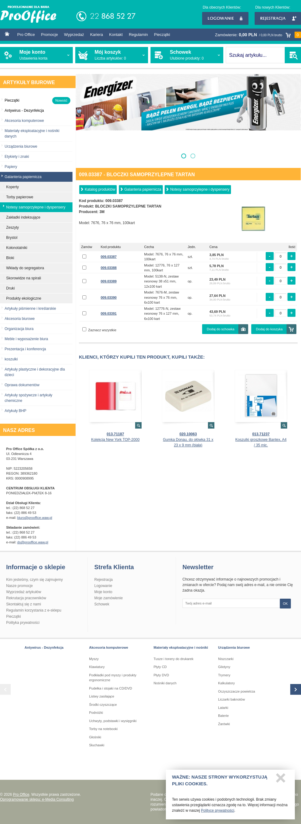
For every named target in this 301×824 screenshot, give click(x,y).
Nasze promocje (19, 586)
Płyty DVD (161, 675)
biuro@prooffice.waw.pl (34, 517)
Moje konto (103, 592)
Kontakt (116, 34)
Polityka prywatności (23, 622)
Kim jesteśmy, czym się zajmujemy (34, 579)
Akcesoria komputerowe (24, 121)
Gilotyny (224, 667)
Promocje (49, 34)
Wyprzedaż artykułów (23, 592)
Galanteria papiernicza (142, 189)
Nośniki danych (165, 683)
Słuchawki (96, 745)
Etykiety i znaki (17, 156)
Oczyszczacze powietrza (236, 691)
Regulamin (138, 34)
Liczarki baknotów (231, 699)
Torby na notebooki (103, 729)
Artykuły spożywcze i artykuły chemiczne (28, 398)
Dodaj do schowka (220, 329)
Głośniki (95, 737)
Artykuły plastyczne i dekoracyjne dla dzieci (35, 372)
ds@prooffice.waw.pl (32, 542)
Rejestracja (278, 18)
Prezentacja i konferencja (25, 349)
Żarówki (224, 724)
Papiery (11, 167)
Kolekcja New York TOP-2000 (115, 439)
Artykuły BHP (15, 411)
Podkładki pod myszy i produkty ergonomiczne (112, 677)
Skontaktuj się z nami (23, 604)
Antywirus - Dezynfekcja (44, 647)
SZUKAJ (293, 55)
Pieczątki (162, 34)
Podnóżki (96, 712)
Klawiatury (97, 667)
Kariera (96, 34)
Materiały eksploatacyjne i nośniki (181, 647)
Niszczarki (225, 659)
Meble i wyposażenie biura (26, 339)
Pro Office (26, 34)
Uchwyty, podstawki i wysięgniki (112, 721)
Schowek (101, 604)
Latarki (223, 707)
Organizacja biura (19, 329)
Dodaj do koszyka (269, 329)
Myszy (94, 659)
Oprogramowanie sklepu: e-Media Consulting (37, 799)
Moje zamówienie (108, 598)
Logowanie (225, 18)
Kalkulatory (226, 683)
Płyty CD (160, 667)
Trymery (224, 675)
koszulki (11, 359)
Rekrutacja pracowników (26, 598)
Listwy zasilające (101, 696)
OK (285, 603)
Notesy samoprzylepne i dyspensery (199, 189)
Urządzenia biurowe (21, 146)
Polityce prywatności (217, 812)
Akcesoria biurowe (20, 319)
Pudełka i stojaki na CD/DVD (110, 688)
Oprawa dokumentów (22, 385)
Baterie (223, 715)
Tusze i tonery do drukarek (174, 659)
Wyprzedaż (74, 34)
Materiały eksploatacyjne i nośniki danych (32, 133)
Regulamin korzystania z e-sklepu (33, 610)
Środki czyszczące (103, 704)
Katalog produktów (100, 189)
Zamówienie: (258, 35)
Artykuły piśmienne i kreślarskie (30, 308)
